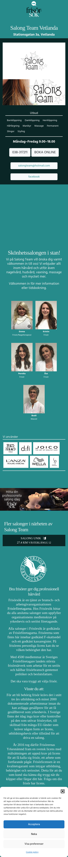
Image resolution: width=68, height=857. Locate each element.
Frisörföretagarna (19, 608)
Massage (39, 126)
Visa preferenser (34, 844)
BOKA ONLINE (45, 152)
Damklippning (32, 120)
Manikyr (27, 126)
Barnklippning (14, 120)
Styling (21, 131)
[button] (62, 791)
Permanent (53, 126)
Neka (34, 834)
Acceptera (34, 824)
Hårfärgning (13, 126)
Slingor (10, 131)
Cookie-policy (32, 852)
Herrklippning (50, 120)
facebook (34, 176)
